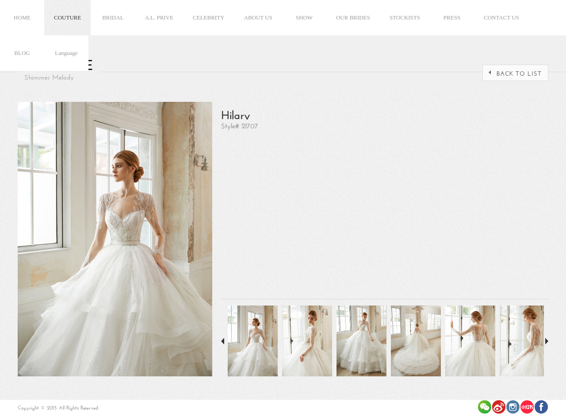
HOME (22, 17)
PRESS (452, 17)
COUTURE (67, 17)
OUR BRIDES (353, 17)
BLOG (22, 53)
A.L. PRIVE (159, 17)
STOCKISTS (405, 17)
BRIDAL (112, 17)
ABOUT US (258, 17)
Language (66, 53)
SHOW (304, 17)
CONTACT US (501, 17)
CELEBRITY (209, 17)
